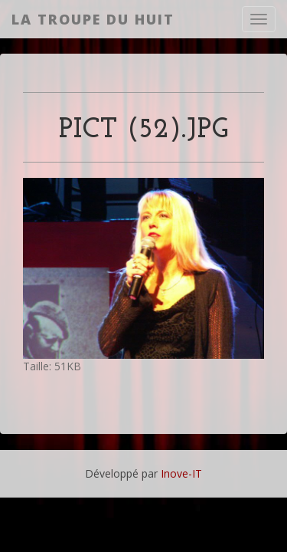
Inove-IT (181, 473)
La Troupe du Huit (92, 19)
